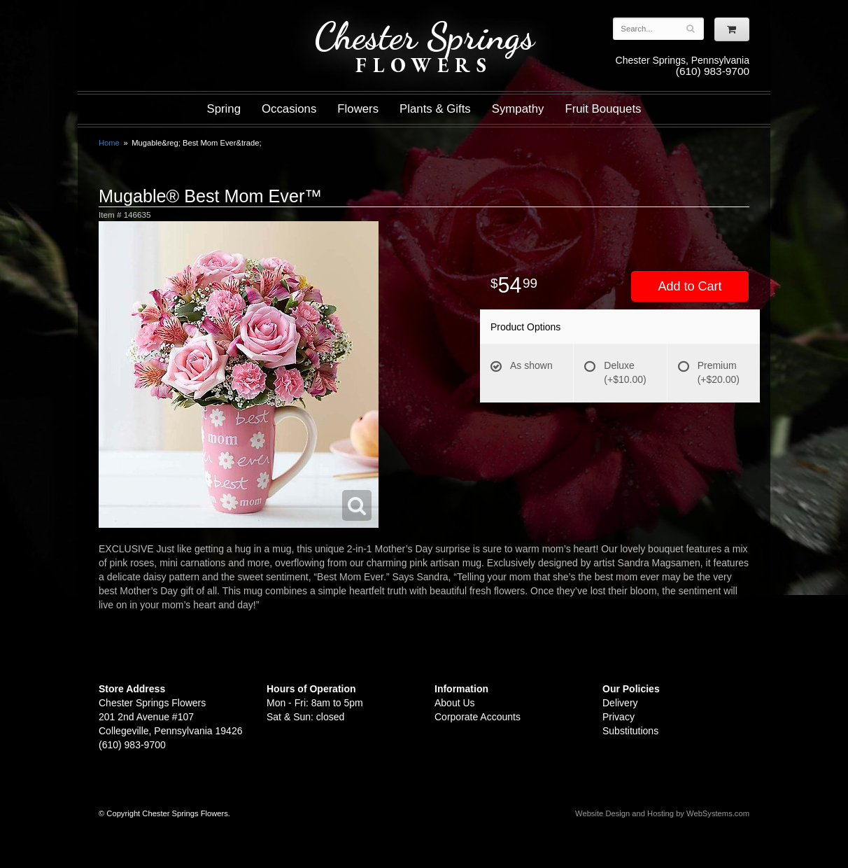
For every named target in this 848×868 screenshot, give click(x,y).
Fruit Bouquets (603, 108)
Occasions (289, 108)
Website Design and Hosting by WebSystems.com (662, 813)
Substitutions (630, 730)
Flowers (358, 108)
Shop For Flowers (183, 23)
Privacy (618, 716)
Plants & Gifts (435, 108)
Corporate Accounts (477, 716)
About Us (454, 702)
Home (109, 143)
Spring (223, 108)
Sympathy (518, 108)
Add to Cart (689, 286)
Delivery (620, 702)
